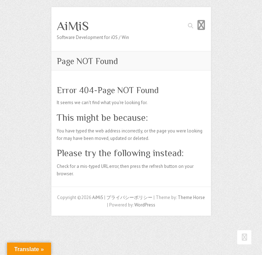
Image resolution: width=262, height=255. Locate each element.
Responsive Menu (201, 25)
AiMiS (73, 26)
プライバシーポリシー (129, 197)
